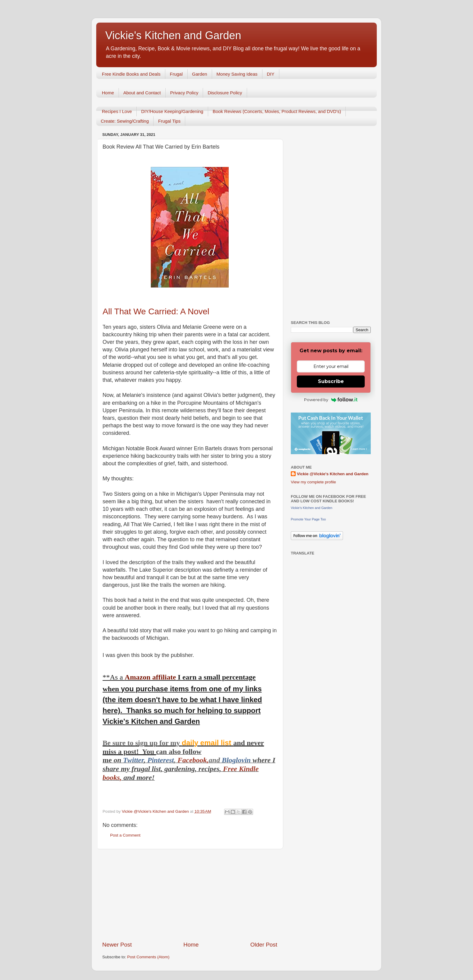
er (141, 760)
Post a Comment (125, 835)
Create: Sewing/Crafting (125, 121)
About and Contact (142, 92)
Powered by (330, 399)
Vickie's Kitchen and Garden (173, 35)
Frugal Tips (169, 121)
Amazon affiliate (150, 677)
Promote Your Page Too (308, 519)
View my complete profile (313, 482)
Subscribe (331, 381)
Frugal (176, 74)
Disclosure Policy (225, 92)
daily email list (207, 743)
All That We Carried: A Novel (156, 311)
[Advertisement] (189, 895)
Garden (199, 74)
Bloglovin (237, 760)
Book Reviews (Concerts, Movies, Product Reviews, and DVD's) (277, 111)
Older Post (263, 944)
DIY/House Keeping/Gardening (172, 111)
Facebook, (192, 760)
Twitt (130, 760)
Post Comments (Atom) (148, 957)
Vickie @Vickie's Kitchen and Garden (332, 474)
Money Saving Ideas (237, 74)
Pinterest (160, 760)
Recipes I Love (117, 111)
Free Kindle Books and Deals (131, 74)
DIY (271, 74)
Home (108, 92)
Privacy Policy (184, 92)
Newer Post (117, 944)
